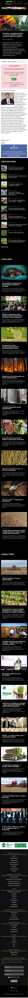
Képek (14, 937)
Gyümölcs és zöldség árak (14, 883)
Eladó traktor (14, 925)
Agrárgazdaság (14, 858)
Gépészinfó (14, 904)
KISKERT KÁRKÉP (14, 900)
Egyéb (4, 39)
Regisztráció (14, 912)
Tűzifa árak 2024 (14, 877)
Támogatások (14, 860)
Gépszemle (14, 893)
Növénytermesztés (14, 862)
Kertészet (14, 866)
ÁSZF (14, 944)
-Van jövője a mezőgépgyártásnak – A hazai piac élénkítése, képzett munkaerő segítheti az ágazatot (14, 151)
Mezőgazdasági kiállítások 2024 (14, 879)
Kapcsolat (14, 954)
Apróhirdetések (14, 906)
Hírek (9, 61)
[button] (14, 1)
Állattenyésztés (14, 868)
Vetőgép (14, 927)
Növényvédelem (14, 864)
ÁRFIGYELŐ (14, 896)
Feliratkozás (14, 981)
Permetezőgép (14, 929)
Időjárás (14, 902)
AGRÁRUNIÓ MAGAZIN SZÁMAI (14, 891)
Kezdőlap (4, 61)
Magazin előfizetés (14, 919)
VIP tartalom (14, 917)
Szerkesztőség (14, 952)
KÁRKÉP (14, 898)
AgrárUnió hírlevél (14, 977)
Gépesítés (14, 61)
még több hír (4, 247)
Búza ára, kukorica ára (14, 881)
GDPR (14, 946)
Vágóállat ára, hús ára (14, 885)
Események (14, 942)
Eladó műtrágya (14, 931)
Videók (14, 940)
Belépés (14, 79)
